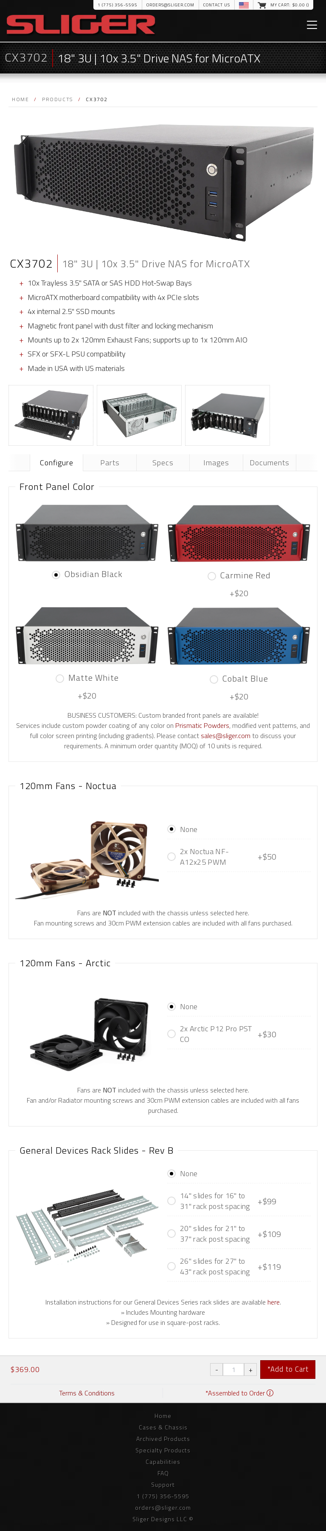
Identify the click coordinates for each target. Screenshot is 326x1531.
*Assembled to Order (239, 1393)
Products (57, 99)
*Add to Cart (288, 1369)
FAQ (163, 1473)
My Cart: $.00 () (289, 5)
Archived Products (163, 1438)
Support (163, 1484)
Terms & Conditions (87, 1393)
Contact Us (216, 5)
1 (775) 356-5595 (118, 5)
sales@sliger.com (225, 735)
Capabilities (163, 1461)
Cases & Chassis (163, 1427)
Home (20, 99)
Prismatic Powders (202, 725)
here (273, 1302)
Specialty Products (163, 1450)
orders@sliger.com (170, 5)
